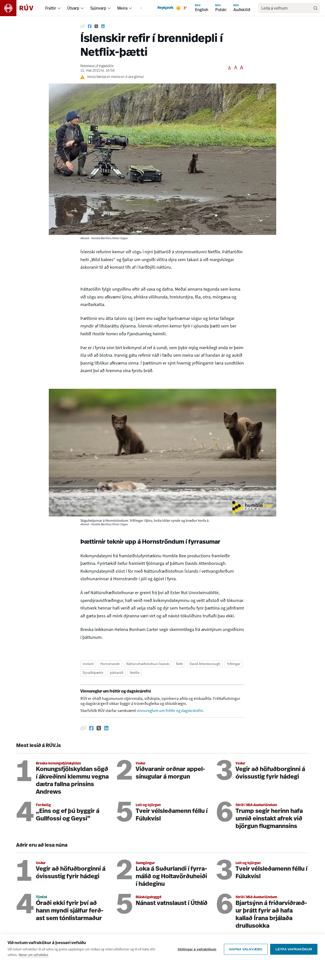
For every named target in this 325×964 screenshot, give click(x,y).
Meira (122, 8)
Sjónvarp (98, 8)
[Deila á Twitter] (96, 26)
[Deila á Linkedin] (103, 26)
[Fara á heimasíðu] (21, 8)
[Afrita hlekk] (82, 26)
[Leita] (315, 8)
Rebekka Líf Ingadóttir (97, 66)
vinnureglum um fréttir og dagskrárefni (170, 710)
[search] (286, 8)
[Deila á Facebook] (89, 26)
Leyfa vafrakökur (293, 952)
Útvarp (73, 8)
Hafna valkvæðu (245, 952)
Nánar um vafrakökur (34, 958)
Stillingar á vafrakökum (197, 952)
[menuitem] (59, 8)
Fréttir (50, 8)
